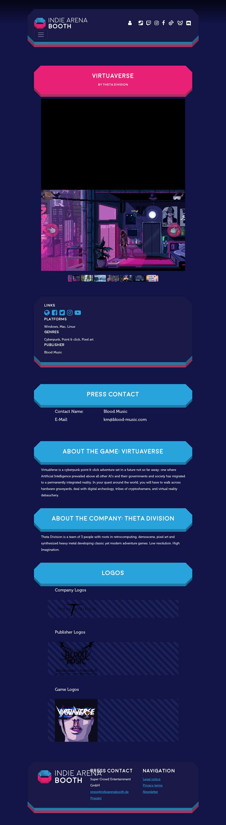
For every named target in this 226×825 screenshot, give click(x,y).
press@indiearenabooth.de (109, 792)
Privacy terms (153, 785)
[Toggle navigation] (41, 34)
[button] (52, 230)
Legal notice (151, 779)
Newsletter (150, 792)
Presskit (95, 798)
